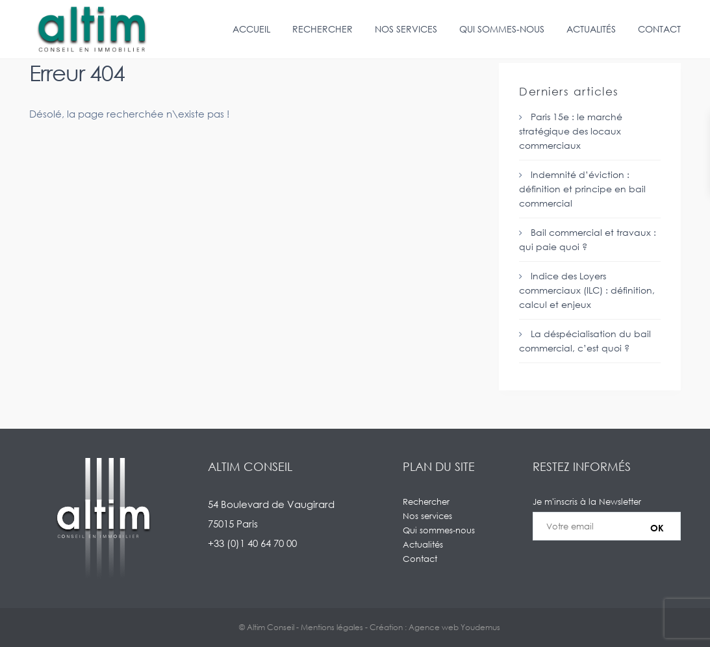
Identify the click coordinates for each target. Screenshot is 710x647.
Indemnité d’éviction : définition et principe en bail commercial (582, 189)
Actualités (591, 28)
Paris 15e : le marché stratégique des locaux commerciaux (570, 131)
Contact (659, 28)
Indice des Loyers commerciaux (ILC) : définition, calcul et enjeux (587, 290)
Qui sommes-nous (501, 28)
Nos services (406, 28)
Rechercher (322, 28)
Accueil (251, 28)
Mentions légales (332, 627)
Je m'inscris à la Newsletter (607, 526)
